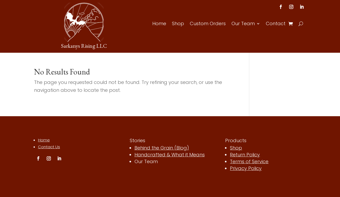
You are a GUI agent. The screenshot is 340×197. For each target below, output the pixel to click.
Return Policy (245, 154)
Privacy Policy (246, 168)
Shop (178, 24)
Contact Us (49, 147)
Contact (275, 24)
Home (159, 24)
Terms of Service (249, 161)
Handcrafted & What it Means (169, 154)
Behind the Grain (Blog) (161, 148)
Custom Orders (208, 24)
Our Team (243, 24)
